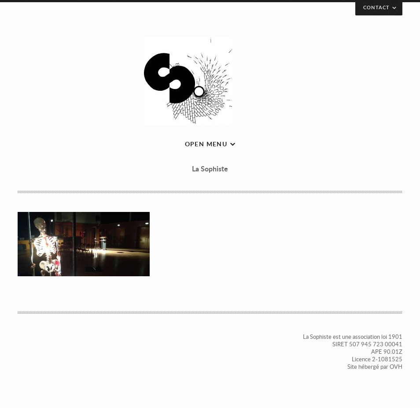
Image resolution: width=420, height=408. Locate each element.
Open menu (206, 144)
